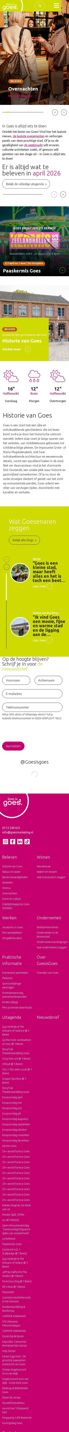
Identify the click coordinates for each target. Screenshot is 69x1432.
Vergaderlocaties (12, 940)
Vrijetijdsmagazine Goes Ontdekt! (16, 908)
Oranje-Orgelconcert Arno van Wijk (14, 1374)
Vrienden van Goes (48, 975)
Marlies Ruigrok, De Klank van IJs (16, 1210)
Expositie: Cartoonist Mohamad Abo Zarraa (14, 1346)
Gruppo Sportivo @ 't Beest (14, 1083)
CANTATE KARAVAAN (14, 1318)
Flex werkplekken (12, 935)
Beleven (9, 859)
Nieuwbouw (44, 869)
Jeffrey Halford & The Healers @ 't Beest (14, 1276)
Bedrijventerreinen (47, 930)
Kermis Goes (9, 1148)
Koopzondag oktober (14, 1132)
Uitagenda (11, 1020)
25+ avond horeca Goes (16, 1154)
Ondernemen (49, 920)
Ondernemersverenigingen (52, 944)
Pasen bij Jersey (11, 1400)
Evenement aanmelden (15, 975)
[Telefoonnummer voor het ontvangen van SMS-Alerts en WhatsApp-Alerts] (32, 707)
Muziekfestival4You (13, 1405)
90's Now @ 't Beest (13, 1289)
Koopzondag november (15, 1137)
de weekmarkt (33, 145)
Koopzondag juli (11, 1116)
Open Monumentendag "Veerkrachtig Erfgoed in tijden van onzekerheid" (16, 1232)
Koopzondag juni (12, 1110)
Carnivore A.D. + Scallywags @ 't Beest (14, 1254)
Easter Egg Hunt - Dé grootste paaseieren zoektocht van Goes (14, 1363)
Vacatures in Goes (12, 930)
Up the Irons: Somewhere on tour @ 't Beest (16, 1044)
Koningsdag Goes (12, 1425)
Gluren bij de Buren (13, 1339)
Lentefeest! (8, 1241)
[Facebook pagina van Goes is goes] (12, 844)
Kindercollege (10, 1004)
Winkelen (7, 885)
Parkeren (7, 980)
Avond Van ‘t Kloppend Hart (15, 1413)
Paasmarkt (8, 1294)
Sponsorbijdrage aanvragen (11, 988)
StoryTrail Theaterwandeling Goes (15, 1054)
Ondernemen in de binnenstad (47, 937)
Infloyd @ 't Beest (12, 1066)
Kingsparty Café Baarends (17, 1420)
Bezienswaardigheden (15, 879)
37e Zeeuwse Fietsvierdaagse (11, 1326)
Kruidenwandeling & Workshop (13, 1311)
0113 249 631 (11, 830)
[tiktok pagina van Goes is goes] (27, 844)
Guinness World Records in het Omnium (16, 1302)
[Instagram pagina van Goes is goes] (5, 844)
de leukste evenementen (29, 136)
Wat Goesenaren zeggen (51, 879)
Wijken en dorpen (47, 874)
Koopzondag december (15, 1143)
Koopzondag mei (12, 1105)
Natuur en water (11, 874)
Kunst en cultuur (11, 901)
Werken (9, 920)
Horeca (6, 890)
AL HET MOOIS (10, 1222)
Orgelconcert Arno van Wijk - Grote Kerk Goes (15, 1383)
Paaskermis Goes (12, 1246)
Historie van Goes (12, 869)
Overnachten (9, 896)
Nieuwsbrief (48, 1020)
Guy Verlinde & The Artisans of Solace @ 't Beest (15, 1265)
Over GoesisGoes (47, 962)
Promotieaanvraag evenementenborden (14, 997)
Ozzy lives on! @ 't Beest (16, 1061)
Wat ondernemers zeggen (52, 950)
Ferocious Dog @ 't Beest (17, 1284)
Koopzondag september (16, 1127)
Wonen (43, 859)
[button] (56, 6)
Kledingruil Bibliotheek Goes (15, 1393)
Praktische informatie (12, 962)
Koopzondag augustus (15, 1121)
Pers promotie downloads (17, 1010)
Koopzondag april (12, 1100)
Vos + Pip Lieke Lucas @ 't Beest (17, 1074)
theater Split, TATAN (13, 1217)
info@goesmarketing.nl (17, 835)
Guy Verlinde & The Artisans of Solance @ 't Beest (15, 1033)
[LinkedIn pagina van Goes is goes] (20, 844)
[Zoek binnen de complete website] (40, 5)
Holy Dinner (9, 1353)
